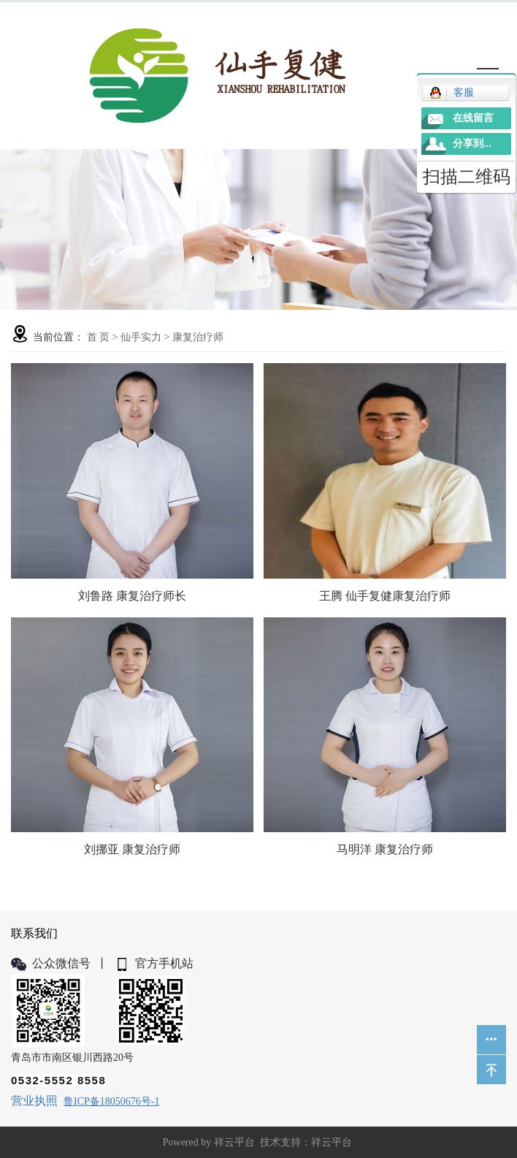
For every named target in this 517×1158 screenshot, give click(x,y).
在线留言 (473, 118)
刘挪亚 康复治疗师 (132, 849)
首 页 (98, 337)
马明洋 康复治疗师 (385, 849)
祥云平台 (234, 1142)
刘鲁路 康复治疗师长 (132, 596)
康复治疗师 (197, 337)
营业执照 (34, 1100)
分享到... (472, 143)
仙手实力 (140, 337)
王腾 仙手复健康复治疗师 (385, 596)
